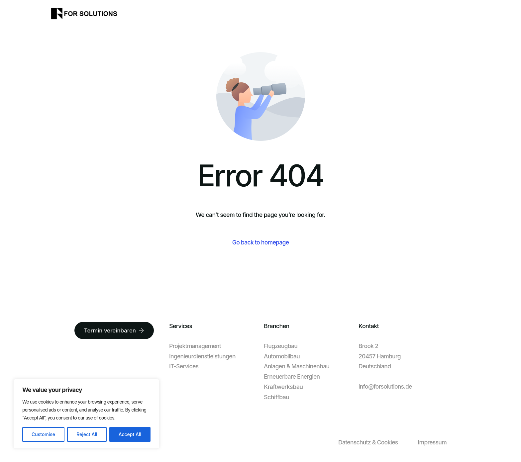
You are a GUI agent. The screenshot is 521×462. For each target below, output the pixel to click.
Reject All (86, 434)
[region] (86, 414)
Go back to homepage (260, 242)
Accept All (130, 434)
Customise (43, 434)
